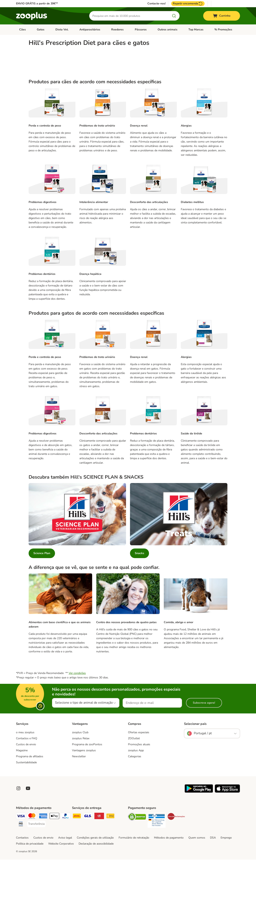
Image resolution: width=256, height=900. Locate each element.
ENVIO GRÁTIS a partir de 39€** (37, 3)
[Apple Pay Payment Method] (54, 857)
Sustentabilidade (26, 803)
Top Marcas (195, 29)
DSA (213, 878)
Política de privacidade (29, 884)
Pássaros (141, 29)
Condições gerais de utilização (95, 878)
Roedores (117, 29)
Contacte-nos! (156, 3)
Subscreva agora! (204, 743)
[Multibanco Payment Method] (21, 865)
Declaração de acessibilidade (96, 884)
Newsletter (79, 797)
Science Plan (41, 594)
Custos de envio (26, 785)
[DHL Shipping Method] (77, 857)
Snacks (139, 594)
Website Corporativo (61, 884)
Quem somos (196, 878)
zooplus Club (80, 773)
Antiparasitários (89, 29)
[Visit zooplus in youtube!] (28, 828)
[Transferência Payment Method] (36, 864)
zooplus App (136, 791)
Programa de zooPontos (87, 785)
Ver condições (77, 713)
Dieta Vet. (61, 29)
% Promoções (223, 29)
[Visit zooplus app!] (199, 832)
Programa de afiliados (29, 797)
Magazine (22, 791)
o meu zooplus (25, 773)
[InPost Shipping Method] (110, 857)
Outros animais (167, 29)
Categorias (134, 797)
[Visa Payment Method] (21, 857)
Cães (22, 29)
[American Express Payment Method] (43, 857)
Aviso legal (65, 878)
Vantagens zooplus (84, 791)
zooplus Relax (80, 779)
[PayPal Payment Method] (65, 857)
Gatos (40, 29)
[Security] (137, 858)
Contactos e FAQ (26, 779)
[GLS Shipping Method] (88, 857)
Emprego (226, 878)
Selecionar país (195, 764)
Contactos (22, 878)
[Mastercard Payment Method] (32, 857)
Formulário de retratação (134, 878)
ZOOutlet (134, 779)
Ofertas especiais (138, 773)
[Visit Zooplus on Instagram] (18, 828)
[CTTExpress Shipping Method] (99, 857)
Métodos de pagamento (169, 878)
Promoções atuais (139, 785)
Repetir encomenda (188, 3)
